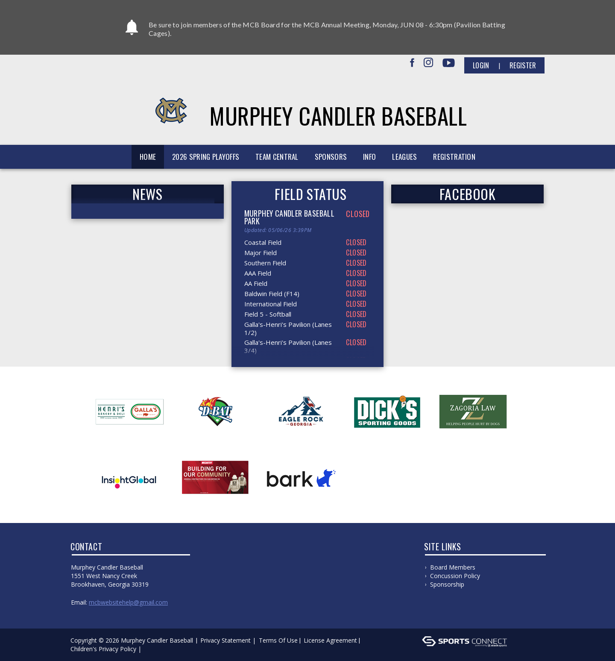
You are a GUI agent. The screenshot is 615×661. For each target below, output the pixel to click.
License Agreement (330, 640)
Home (148, 156)
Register (523, 65)
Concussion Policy (455, 576)
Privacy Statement (225, 640)
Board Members (452, 567)
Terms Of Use (278, 640)
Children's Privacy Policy (103, 649)
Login (481, 65)
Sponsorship (447, 584)
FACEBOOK (467, 194)
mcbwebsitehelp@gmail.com (128, 602)
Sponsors (331, 156)
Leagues (404, 156)
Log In (155, 649)
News (147, 194)
